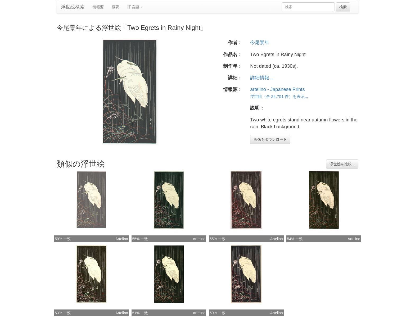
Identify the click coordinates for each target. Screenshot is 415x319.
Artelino (121, 239)
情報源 (98, 7)
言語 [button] (135, 7)
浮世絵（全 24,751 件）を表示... (279, 96)
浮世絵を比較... (342, 164)
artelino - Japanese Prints (277, 89)
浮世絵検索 (73, 7)
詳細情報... (261, 77)
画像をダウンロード (270, 139)
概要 (115, 7)
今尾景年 (259, 42)
